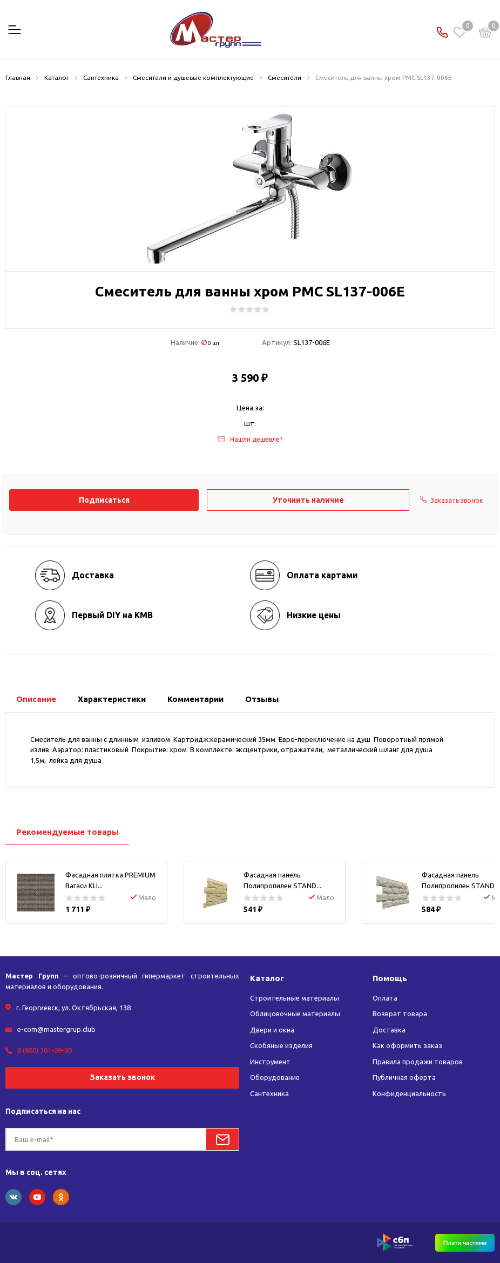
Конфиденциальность (409, 1093)
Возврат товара (400, 1013)
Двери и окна (272, 1030)
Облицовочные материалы (295, 1013)
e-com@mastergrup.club (56, 1029)
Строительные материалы (294, 998)
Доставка (389, 1030)
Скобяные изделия (281, 1045)
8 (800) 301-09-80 (44, 1050)
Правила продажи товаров (418, 1061)
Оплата (385, 998)
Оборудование (275, 1077)
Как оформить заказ (407, 1045)
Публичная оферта (404, 1077)
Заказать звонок (122, 1077)
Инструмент (270, 1061)
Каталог (267, 978)
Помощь (390, 978)
